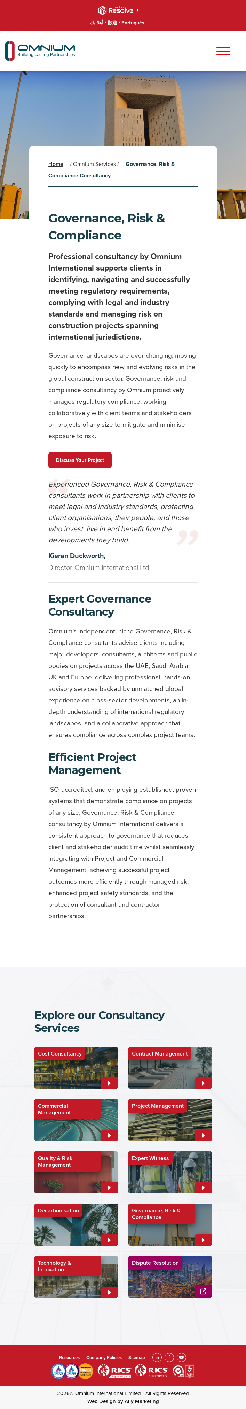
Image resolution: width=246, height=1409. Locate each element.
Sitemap (136, 1357)
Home (55, 164)
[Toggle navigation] (223, 52)
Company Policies (104, 1357)
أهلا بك (97, 22)
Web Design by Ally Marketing (123, 1401)
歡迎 (113, 22)
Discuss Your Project (80, 460)
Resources (69, 1357)
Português (132, 22)
